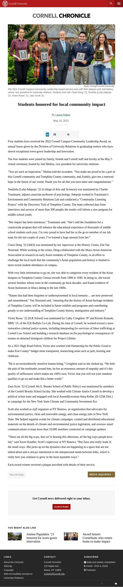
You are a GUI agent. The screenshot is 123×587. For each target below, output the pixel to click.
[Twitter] (109, 584)
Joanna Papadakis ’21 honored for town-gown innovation (42, 537)
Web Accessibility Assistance (18, 574)
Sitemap (8, 566)
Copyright (8, 570)
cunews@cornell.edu (54, 574)
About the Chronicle (14, 562)
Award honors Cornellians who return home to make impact (97, 537)
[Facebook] (102, 584)
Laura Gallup (63, 114)
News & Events (17, 475)
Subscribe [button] (61, 507)
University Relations (14, 578)
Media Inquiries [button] (101, 474)
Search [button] (111, 3)
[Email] (116, 584)
